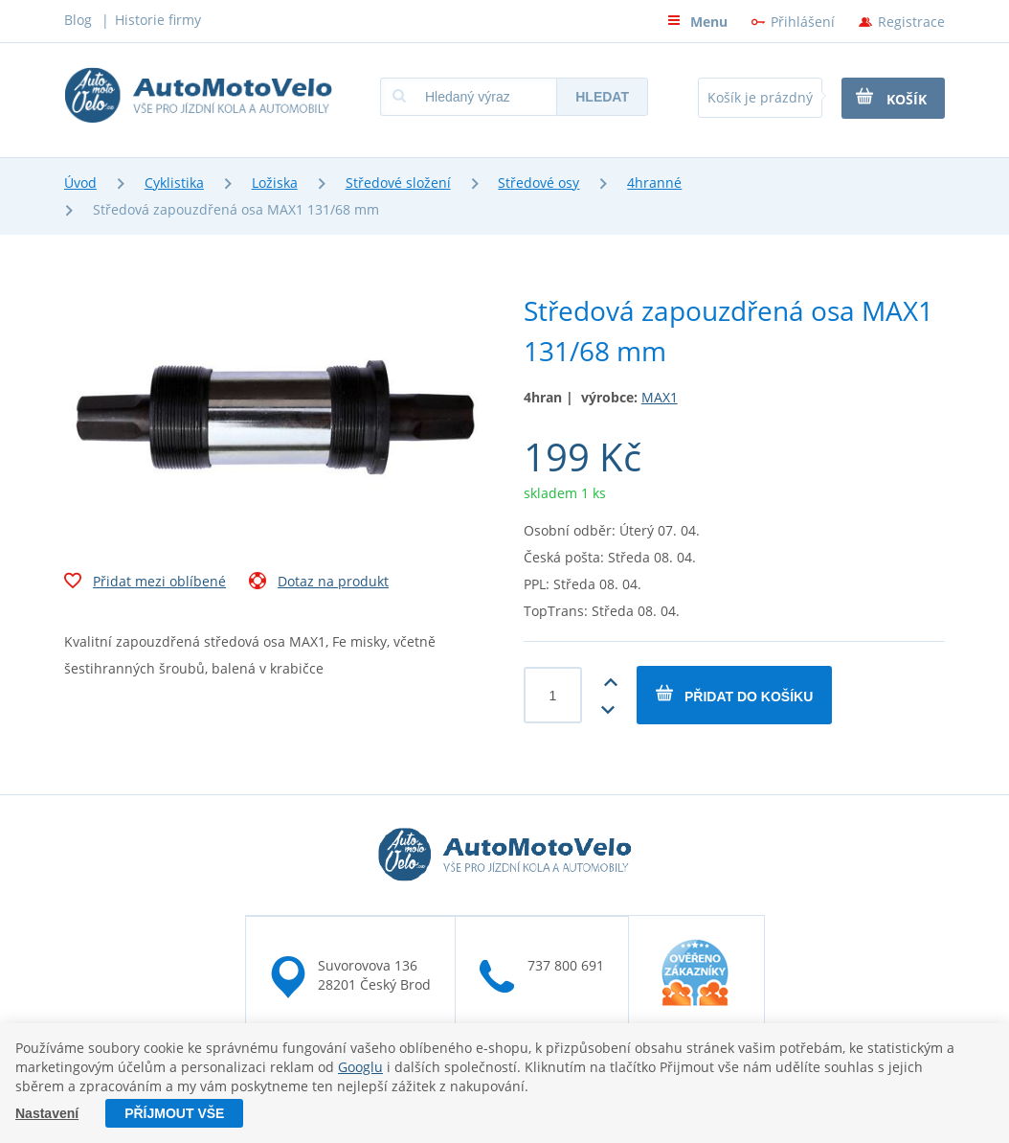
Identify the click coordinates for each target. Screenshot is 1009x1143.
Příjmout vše (174, 1113)
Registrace (911, 21)
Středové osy (538, 182)
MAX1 (659, 397)
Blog (78, 20)
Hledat (602, 96)
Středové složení (398, 182)
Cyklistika (174, 182)
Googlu (360, 1067)
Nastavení (46, 1113)
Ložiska (275, 182)
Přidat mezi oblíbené (145, 583)
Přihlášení (803, 21)
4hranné (654, 182)
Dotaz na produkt (319, 583)
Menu (697, 21)
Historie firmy (158, 20)
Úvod (80, 182)
